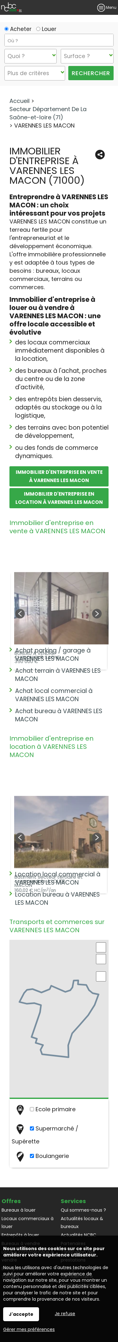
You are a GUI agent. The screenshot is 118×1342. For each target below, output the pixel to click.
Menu (106, 7)
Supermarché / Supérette (45, 1134)
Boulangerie (42, 1156)
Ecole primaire (45, 1110)
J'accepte (21, 1314)
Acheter (17, 29)
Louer (46, 29)
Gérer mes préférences (29, 1329)
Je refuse (65, 1313)
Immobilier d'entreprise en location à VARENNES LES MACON (59, 498)
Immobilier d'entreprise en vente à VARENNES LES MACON (59, 476)
